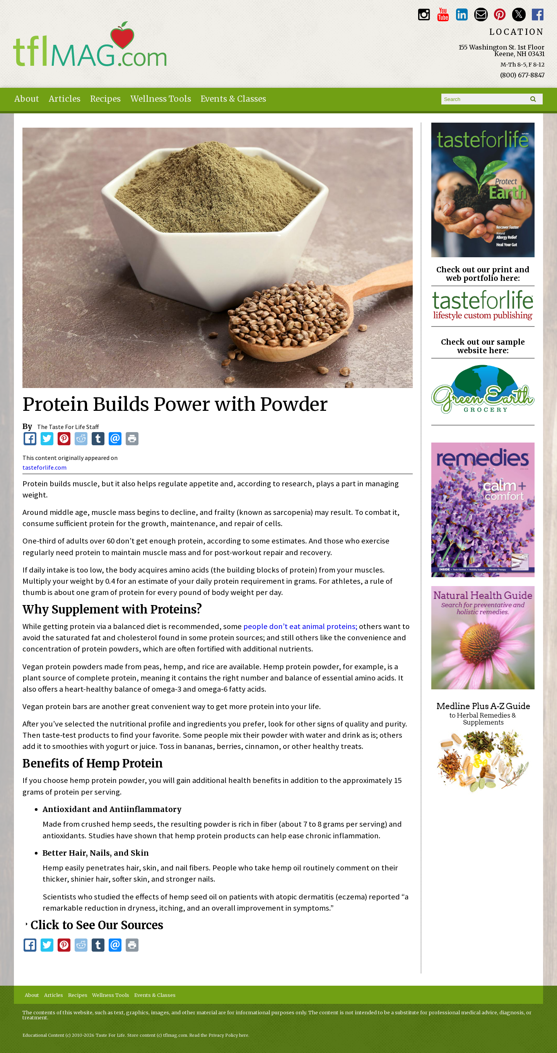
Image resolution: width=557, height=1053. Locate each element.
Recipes (105, 99)
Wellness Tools (160, 99)
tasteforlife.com (44, 467)
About (26, 99)
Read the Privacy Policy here (219, 1035)
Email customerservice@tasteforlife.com (481, 14)
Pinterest (500, 14)
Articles (64, 99)
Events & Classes (233, 99)
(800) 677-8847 (522, 75)
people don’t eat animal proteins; (300, 626)
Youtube (442, 14)
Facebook (538, 14)
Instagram (424, 14)
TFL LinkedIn (461, 14)
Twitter (519, 14)
